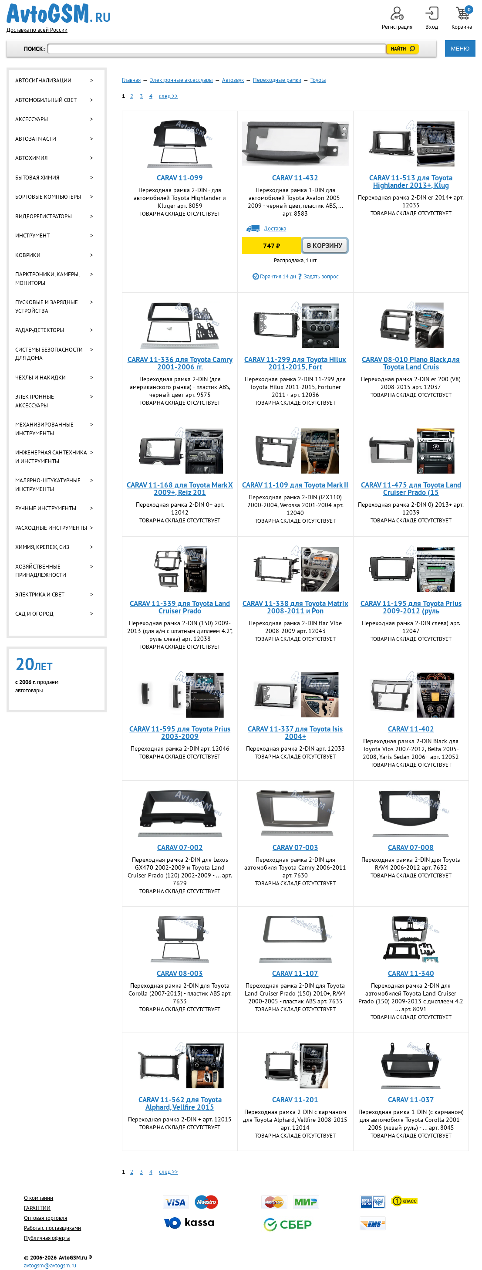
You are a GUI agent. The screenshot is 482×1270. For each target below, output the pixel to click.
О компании (38, 1198)
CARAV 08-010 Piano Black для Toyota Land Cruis (411, 363)
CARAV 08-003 (180, 973)
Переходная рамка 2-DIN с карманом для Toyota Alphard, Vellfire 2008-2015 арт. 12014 (295, 1119)
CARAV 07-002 (180, 847)
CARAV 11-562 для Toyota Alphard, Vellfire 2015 (180, 1103)
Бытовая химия (37, 177)
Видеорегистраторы (43, 216)
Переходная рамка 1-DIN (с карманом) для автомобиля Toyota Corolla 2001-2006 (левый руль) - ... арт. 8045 (411, 1119)
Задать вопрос (321, 276)
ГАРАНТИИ (37, 1208)
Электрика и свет (39, 594)
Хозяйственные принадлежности (40, 571)
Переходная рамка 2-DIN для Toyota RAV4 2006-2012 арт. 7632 (411, 863)
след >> (168, 96)
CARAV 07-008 (411, 847)
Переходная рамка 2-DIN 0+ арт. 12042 (180, 508)
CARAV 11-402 (411, 729)
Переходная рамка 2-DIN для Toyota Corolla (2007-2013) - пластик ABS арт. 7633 (180, 993)
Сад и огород (34, 613)
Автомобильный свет (46, 100)
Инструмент (32, 235)
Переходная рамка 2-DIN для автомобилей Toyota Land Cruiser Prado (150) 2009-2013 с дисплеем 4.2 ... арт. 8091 (410, 997)
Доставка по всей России (37, 30)
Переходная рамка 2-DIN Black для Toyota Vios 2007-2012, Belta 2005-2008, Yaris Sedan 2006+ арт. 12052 (411, 749)
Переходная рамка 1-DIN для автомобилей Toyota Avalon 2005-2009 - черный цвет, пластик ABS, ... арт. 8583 (295, 201)
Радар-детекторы (39, 330)
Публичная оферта (47, 1238)
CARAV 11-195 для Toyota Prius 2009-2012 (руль (411, 607)
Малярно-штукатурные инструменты (48, 485)
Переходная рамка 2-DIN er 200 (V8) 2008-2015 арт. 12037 (411, 383)
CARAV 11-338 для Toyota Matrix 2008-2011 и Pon (295, 607)
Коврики (27, 255)
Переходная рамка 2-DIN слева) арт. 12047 (411, 627)
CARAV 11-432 (295, 178)
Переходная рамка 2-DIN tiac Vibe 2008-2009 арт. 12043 (295, 627)
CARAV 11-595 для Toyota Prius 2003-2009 (179, 732)
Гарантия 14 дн (278, 276)
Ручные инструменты (45, 508)
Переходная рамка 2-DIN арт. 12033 (295, 748)
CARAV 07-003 (295, 847)
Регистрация (397, 18)
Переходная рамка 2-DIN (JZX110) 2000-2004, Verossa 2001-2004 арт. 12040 (295, 505)
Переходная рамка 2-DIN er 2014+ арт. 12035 (411, 201)
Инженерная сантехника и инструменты (51, 457)
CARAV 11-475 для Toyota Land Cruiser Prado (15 (411, 488)
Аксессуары (31, 119)
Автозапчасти (35, 138)
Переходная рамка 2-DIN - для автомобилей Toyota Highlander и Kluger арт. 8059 (180, 198)
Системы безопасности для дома (49, 354)
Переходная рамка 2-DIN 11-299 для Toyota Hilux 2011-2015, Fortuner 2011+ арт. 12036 (295, 387)
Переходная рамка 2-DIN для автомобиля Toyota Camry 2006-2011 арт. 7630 (295, 867)
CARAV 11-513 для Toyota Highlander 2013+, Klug (410, 181)
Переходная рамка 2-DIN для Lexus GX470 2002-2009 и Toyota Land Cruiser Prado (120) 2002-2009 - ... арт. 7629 (180, 871)
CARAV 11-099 (180, 178)
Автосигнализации (43, 80)
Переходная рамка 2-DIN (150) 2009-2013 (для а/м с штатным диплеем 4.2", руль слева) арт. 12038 (180, 631)
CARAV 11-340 (411, 973)
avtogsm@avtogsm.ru (50, 1265)
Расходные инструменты (51, 528)
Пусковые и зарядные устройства (46, 306)
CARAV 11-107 (295, 973)
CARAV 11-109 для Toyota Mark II (295, 485)
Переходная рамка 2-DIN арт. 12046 (180, 748)
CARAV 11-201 (295, 1099)
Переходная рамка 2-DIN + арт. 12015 (180, 1119)
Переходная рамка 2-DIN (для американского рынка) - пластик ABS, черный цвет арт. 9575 (180, 387)
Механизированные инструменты (44, 429)
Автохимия (31, 158)
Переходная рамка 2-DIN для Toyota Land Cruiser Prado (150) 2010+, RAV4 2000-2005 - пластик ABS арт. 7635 (295, 993)
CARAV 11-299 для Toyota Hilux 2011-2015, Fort (295, 363)
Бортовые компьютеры (48, 196)
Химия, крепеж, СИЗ (42, 547)
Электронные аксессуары (34, 401)
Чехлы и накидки (40, 377)
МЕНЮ (460, 48)
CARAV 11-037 (411, 1099)
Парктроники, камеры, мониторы (47, 279)
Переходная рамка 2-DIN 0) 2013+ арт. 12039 (411, 508)
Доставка (275, 228)
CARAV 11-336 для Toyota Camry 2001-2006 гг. (180, 363)
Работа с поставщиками (52, 1228)
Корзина (462, 18)
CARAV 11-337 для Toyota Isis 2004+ (295, 732)
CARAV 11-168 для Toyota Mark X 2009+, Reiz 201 (180, 488)
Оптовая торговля (45, 1218)
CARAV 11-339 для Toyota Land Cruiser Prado (180, 607)
